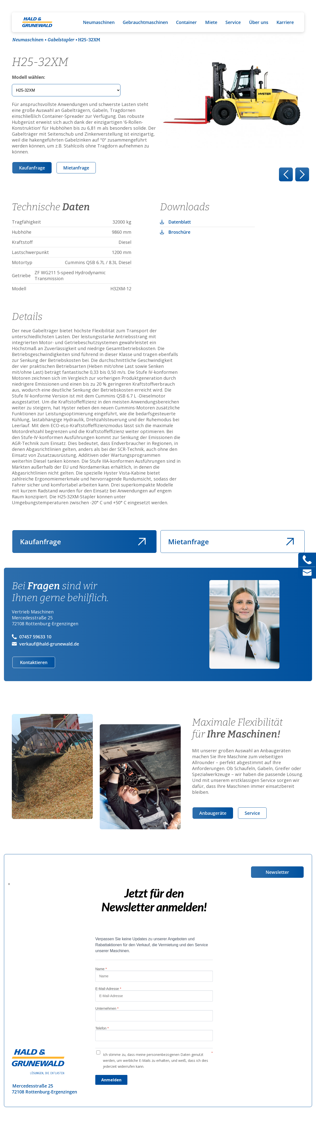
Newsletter (277, 872)
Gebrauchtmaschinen (145, 22)
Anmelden (111, 1080)
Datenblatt (179, 222)
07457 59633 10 (31, 637)
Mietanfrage (76, 168)
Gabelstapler (61, 39)
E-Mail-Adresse (108, 989)
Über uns (258, 22)
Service (233, 22)
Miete (211, 22)
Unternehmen (106, 1008)
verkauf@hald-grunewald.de (45, 644)
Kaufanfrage (32, 168)
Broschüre (179, 232)
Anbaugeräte (212, 813)
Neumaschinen (99, 22)
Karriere (285, 22)
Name (101, 969)
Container (186, 22)
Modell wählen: (28, 77)
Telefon (102, 1028)
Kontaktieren (33, 662)
